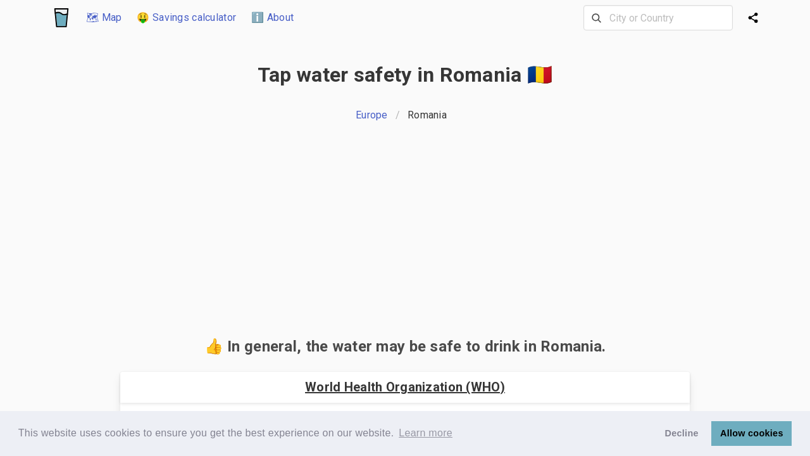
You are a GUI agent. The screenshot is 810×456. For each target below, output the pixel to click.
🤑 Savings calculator (186, 17)
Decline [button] (682, 433)
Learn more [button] (425, 433)
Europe (372, 115)
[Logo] (61, 17)
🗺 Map (104, 17)
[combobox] (658, 17)
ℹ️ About (272, 17)
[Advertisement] (405, 233)
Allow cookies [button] (751, 433)
